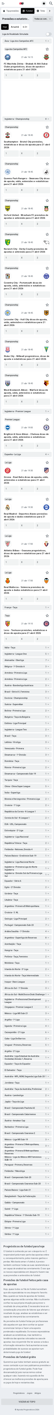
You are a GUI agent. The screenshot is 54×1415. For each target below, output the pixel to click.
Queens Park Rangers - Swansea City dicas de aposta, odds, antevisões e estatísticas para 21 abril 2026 (27, 181)
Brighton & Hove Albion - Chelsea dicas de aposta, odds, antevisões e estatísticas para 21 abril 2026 (26, 437)
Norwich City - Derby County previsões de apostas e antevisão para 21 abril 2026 (25, 250)
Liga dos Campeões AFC (16, 49)
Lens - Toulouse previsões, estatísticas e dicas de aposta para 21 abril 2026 (25, 631)
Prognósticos (18, 1393)
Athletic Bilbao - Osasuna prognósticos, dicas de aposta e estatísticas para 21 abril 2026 (27, 553)
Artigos (38, 1393)
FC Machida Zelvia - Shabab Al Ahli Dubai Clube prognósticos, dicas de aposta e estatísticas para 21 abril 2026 (26, 66)
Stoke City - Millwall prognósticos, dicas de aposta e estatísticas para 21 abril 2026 (26, 357)
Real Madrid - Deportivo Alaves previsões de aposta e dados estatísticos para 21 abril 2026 (25, 517)
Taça (7, 615)
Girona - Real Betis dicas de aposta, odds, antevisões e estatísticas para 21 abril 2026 (26, 480)
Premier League (12, 419)
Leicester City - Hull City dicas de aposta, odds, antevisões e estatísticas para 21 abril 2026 (25, 322)
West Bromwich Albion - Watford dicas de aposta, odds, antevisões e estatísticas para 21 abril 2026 (26, 393)
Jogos (29, 1393)
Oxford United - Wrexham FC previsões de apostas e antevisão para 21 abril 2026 (26, 216)
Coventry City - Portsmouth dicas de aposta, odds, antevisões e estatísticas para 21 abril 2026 (24, 286)
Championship (11, 127)
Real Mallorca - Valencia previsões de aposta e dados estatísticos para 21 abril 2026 (25, 590)
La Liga (8, 462)
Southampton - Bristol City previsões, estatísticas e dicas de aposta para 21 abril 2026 (27, 144)
